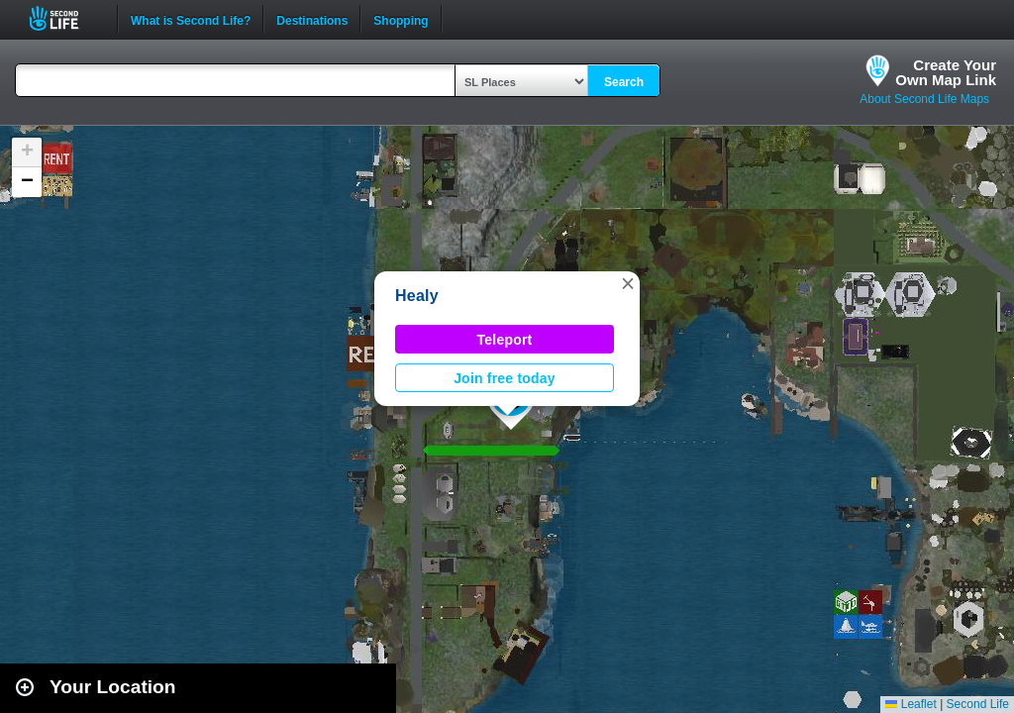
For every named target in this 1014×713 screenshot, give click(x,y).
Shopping (400, 19)
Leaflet (910, 704)
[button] (628, 283)
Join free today (505, 378)
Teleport (505, 340)
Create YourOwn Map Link (945, 72)
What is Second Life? (191, 19)
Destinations (312, 19)
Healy (417, 295)
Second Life (65, 18)
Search (624, 82)
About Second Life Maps (924, 99)
